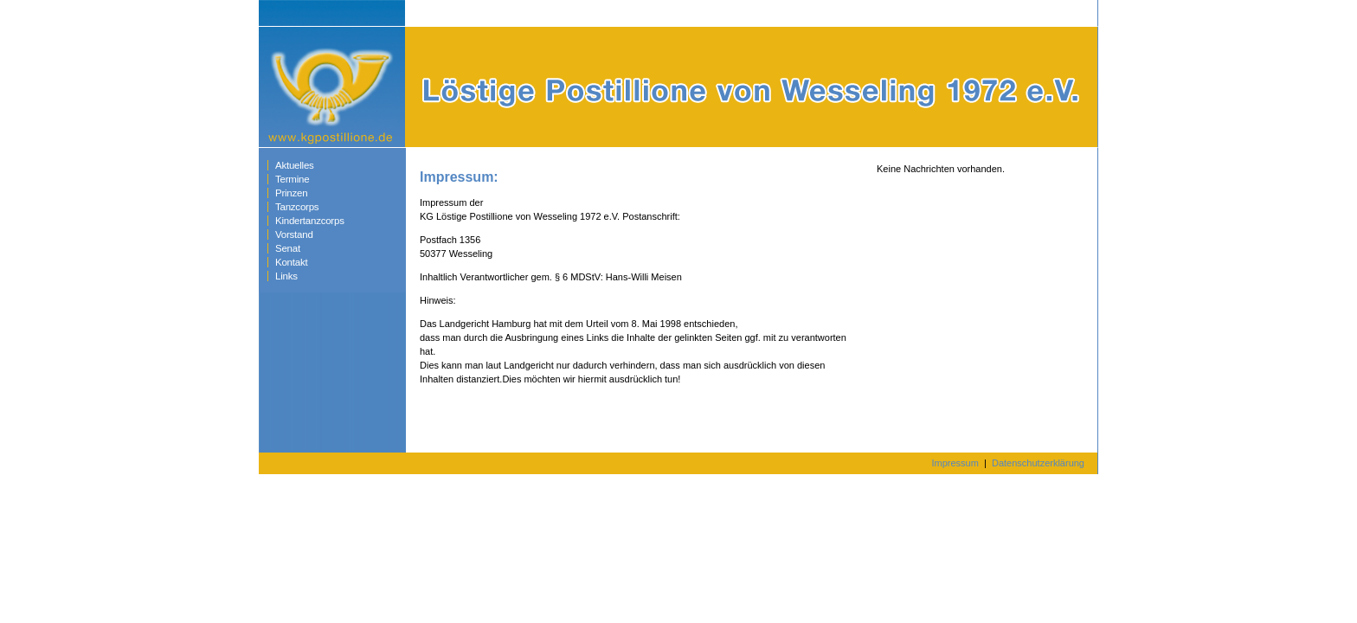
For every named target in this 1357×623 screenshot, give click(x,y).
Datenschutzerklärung (1038, 463)
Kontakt (291, 262)
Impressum (954, 463)
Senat (287, 248)
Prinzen (291, 193)
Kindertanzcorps (309, 220)
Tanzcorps (296, 207)
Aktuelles (294, 165)
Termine (292, 179)
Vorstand (294, 234)
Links (286, 276)
